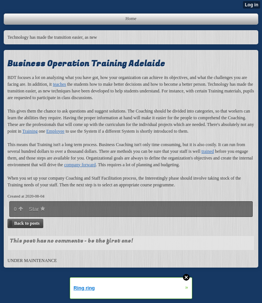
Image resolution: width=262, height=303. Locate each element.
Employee (55, 131)
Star (37, 209)
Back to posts (27, 223)
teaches (59, 84)
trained (208, 151)
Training (30, 131)
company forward (80, 164)
